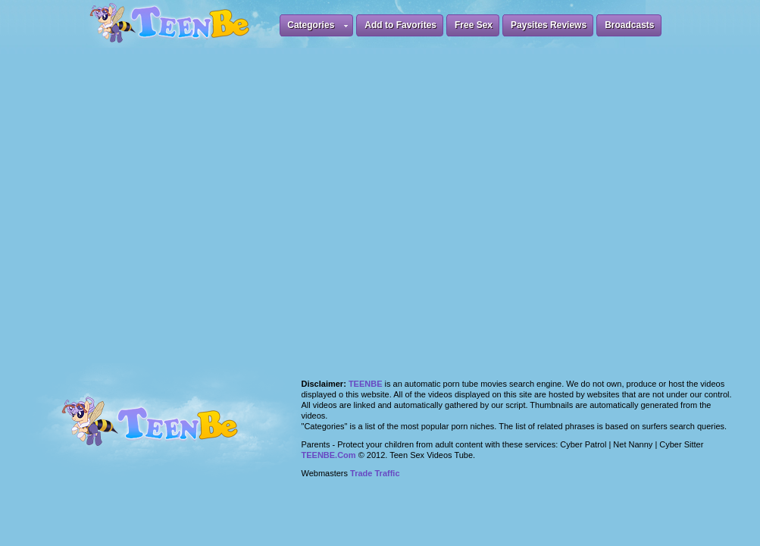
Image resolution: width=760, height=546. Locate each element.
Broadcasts (629, 25)
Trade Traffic (374, 473)
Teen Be (169, 430)
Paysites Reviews (548, 25)
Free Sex (474, 25)
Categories (317, 28)
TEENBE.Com (329, 455)
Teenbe (366, 383)
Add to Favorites (400, 25)
